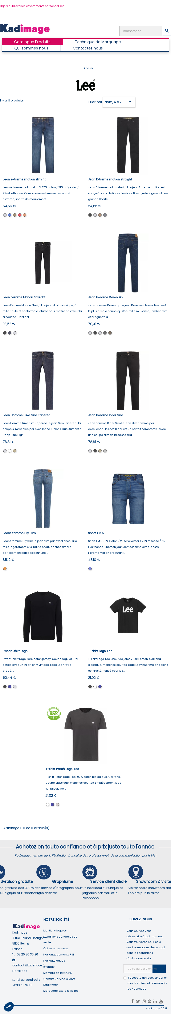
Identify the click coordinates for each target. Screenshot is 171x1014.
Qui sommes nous (55, 948)
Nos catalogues (54, 961)
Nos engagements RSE (58, 955)
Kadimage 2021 (156, 1008)
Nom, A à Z (119, 101)
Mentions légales (55, 931)
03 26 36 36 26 (27, 954)
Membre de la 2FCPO (57, 973)
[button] (9, 1007)
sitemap (49, 967)
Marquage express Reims (60, 991)
